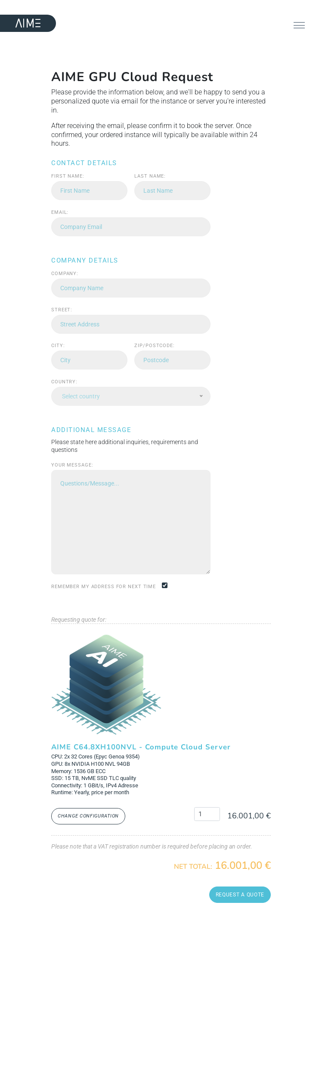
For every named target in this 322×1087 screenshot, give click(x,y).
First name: (67, 176)
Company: (64, 273)
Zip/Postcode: (154, 345)
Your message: (72, 465)
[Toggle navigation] (299, 26)
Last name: (150, 176)
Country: (64, 382)
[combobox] (131, 396)
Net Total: (193, 866)
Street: (61, 310)
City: (58, 345)
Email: (59, 212)
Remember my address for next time (103, 586)
